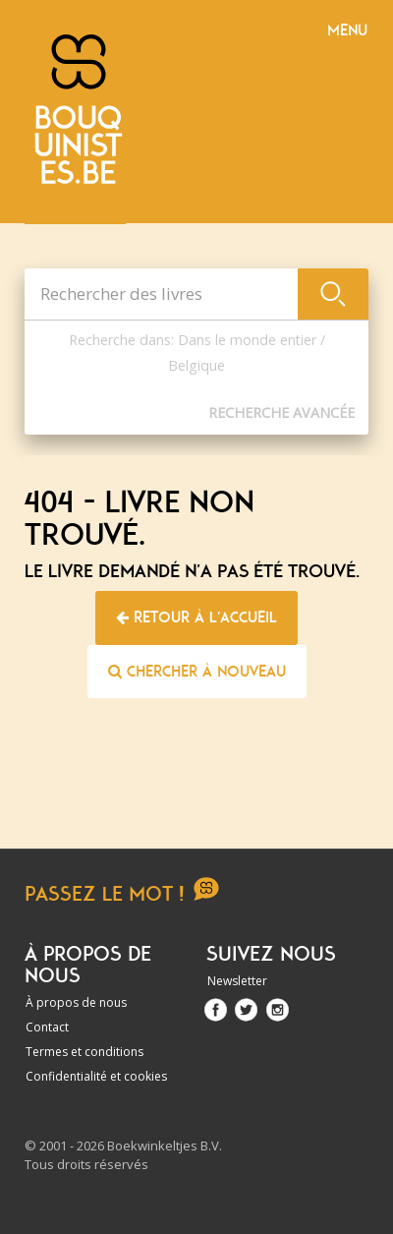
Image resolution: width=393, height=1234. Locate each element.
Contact (47, 1027)
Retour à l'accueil (196, 617)
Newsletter (237, 980)
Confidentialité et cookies (96, 1076)
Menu (347, 30)
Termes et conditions (84, 1051)
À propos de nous (76, 1002)
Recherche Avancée (281, 412)
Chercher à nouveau (197, 671)
